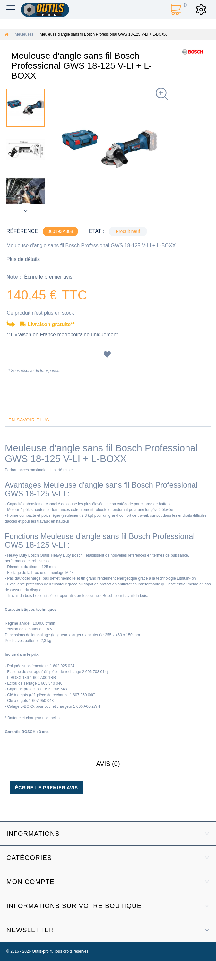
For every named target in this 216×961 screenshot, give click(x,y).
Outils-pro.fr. (42, 951)
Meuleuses (24, 34)
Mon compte (30, 881)
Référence (22, 231)
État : (96, 231)
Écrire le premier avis (48, 277)
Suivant (26, 211)
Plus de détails (23, 259)
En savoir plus (28, 419)
